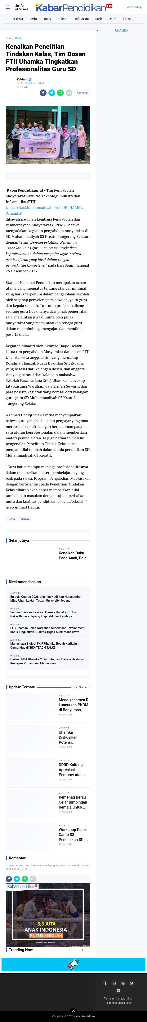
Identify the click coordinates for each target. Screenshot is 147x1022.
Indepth (63, 19)
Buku (47, 19)
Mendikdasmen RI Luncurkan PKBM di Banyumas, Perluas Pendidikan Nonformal (74, 705)
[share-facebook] (43, 92)
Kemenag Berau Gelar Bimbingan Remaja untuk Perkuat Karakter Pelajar (73, 802)
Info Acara (82, 19)
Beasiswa (17, 19)
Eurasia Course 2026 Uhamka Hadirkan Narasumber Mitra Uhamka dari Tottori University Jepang (46, 599)
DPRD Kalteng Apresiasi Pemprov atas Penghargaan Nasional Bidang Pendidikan (73, 769)
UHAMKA (121, 30)
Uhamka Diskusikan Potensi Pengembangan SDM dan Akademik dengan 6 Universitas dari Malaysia (74, 737)
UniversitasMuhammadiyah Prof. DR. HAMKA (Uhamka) (44, 210)
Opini (112, 19)
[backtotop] (73, 1012)
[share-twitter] (51, 92)
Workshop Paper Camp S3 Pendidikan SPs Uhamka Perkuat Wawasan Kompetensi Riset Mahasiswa (74, 834)
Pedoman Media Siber (118, 1002)
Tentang (109, 998)
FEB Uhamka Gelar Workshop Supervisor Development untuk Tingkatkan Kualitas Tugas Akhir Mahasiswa (47, 630)
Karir (98, 19)
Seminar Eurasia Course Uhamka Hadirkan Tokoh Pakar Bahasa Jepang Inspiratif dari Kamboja (43, 614)
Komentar (82, 92)
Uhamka (25, 519)
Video (127, 19)
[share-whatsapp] (60, 92)
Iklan (130, 998)
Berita (33, 19)
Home (9, 38)
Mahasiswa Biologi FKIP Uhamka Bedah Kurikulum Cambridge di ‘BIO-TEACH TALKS (44, 645)
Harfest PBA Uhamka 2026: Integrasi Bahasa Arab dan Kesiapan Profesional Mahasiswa (47, 661)
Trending (136, 7)
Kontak (120, 998)
